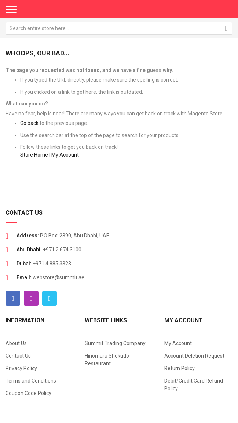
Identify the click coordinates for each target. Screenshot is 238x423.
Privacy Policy (21, 368)
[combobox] (119, 28)
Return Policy (179, 368)
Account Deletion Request (194, 356)
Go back (29, 123)
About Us (16, 343)
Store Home (34, 155)
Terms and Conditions (31, 381)
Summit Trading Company (115, 343)
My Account (65, 155)
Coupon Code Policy (28, 393)
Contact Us (18, 356)
